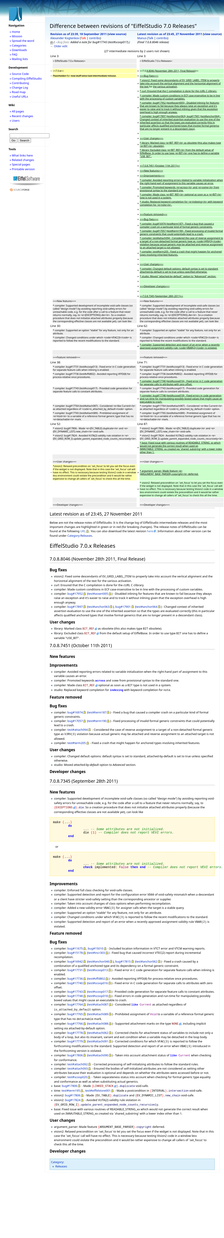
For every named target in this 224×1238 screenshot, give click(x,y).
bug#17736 (75, 974)
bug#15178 (75, 948)
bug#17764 (75, 999)
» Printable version (22, 169)
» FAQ (13, 54)
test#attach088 (98, 1017)
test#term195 (71, 1081)
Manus (141, 38)
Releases (61, 1155)
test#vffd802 (96, 974)
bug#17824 (72, 1090)
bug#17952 (75, 594)
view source (117, 34)
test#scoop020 (77, 1068)
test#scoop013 (98, 965)
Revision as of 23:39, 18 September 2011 (78, 34)
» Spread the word (22, 41)
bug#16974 (75, 710)
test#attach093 (77, 1060)
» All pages (17, 111)
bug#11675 (75, 943)
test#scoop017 (98, 987)
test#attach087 (98, 999)
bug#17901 (123, 607)
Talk (83, 38)
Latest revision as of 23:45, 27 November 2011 (169, 34)
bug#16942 (75, 956)
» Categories (18, 45)
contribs (94, 38)
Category (57, 1151)
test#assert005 (98, 594)
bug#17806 (75, 1047)
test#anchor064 (146, 607)
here (150, 531)
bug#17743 (75, 987)
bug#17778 (75, 1025)
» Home (15, 32)
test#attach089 (98, 1008)
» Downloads (18, 50)
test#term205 (76, 740)
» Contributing (19, 83)
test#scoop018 (98, 991)
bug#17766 (75, 1017)
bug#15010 (95, 943)
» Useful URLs (19, 96)
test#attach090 (98, 1047)
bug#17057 (75, 719)
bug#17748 (75, 991)
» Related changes (22, 160)
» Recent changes (21, 116)
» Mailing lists (19, 59)
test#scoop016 (98, 978)
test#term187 (97, 710)
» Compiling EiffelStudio (26, 78)
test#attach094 (77, 727)
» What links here (21, 155)
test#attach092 (77, 1056)
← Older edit (58, 46)
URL (83, 531)
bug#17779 (75, 1034)
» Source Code (19, 74)
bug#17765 (75, 1008)
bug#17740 (75, 978)
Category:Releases (79, 536)
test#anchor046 (98, 956)
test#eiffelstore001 (98, 1081)
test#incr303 (96, 948)
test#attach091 (98, 1034)
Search (13, 129)
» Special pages (20, 164)
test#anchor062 (146, 956)
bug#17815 (123, 956)
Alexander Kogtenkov (64, 38)
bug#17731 (75, 965)
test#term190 (97, 719)
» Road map (18, 92)
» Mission (16, 36)
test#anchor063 (98, 607)
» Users (15, 120)
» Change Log (19, 87)
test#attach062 (98, 1025)
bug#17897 (75, 607)
